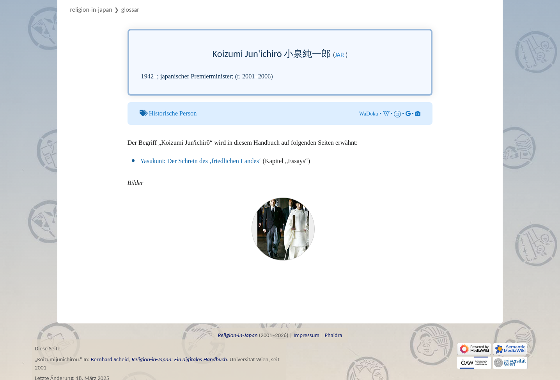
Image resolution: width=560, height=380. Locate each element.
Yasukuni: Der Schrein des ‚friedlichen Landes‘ (200, 161)
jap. (340, 55)
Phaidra (333, 335)
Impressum (306, 335)
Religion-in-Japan (91, 9)
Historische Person (173, 113)
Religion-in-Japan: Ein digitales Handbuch (179, 359)
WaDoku (368, 114)
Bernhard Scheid (110, 359)
